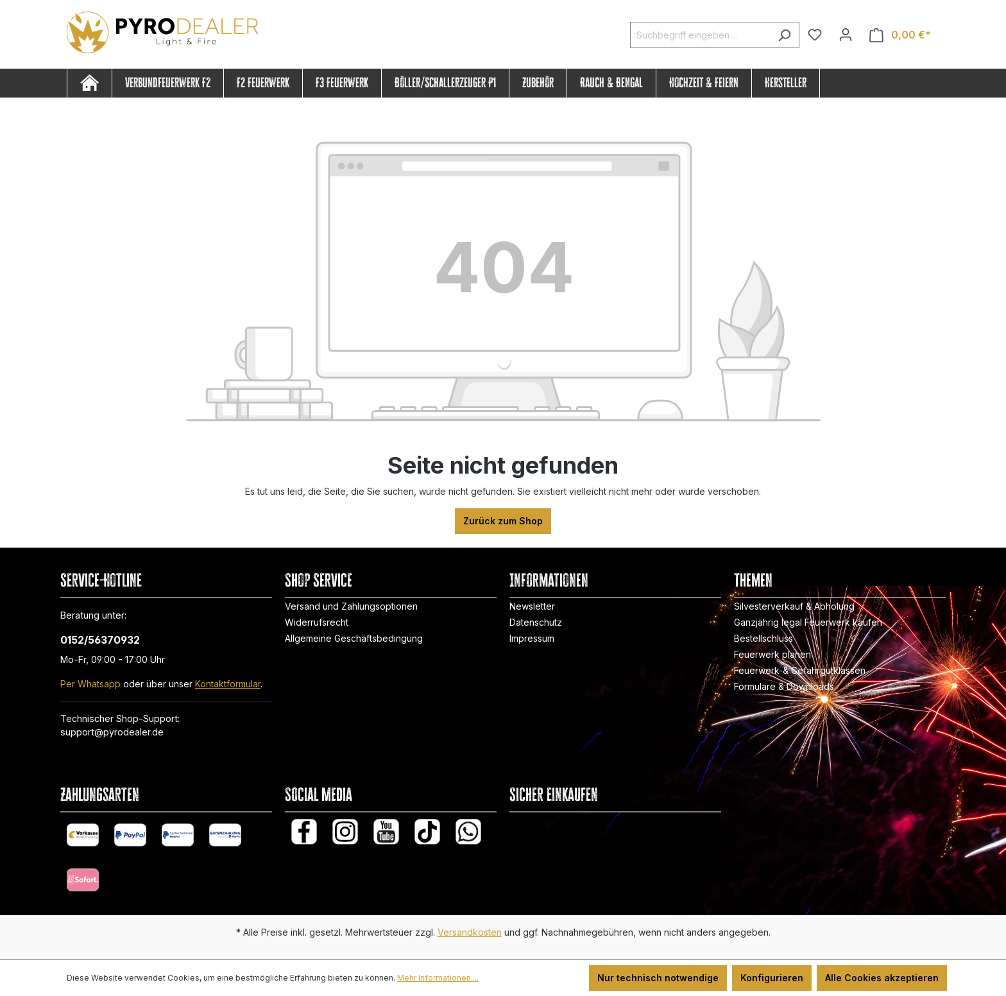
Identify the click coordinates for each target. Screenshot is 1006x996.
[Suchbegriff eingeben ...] (700, 35)
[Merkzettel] (814, 34)
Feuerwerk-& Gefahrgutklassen (799, 670)
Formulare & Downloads (784, 686)
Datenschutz (535, 622)
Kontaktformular (227, 683)
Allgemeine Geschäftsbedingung (354, 638)
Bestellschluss (763, 638)
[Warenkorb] (900, 35)
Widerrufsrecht (316, 622)
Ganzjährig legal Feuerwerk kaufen (808, 622)
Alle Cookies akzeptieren (882, 977)
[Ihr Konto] (845, 34)
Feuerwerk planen (772, 654)
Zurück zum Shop (503, 520)
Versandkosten (470, 932)
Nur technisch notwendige (658, 977)
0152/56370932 (100, 639)
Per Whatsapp (90, 683)
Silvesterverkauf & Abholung (794, 606)
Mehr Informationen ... (438, 978)
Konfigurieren (771, 977)
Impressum (531, 638)
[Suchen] (784, 35)
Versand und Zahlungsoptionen (351, 606)
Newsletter (532, 606)
